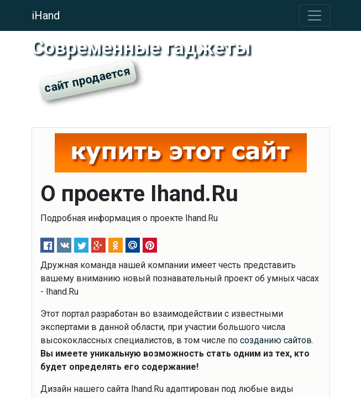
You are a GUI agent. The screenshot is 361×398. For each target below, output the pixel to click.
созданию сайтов (276, 340)
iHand (46, 15)
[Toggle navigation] (314, 15)
